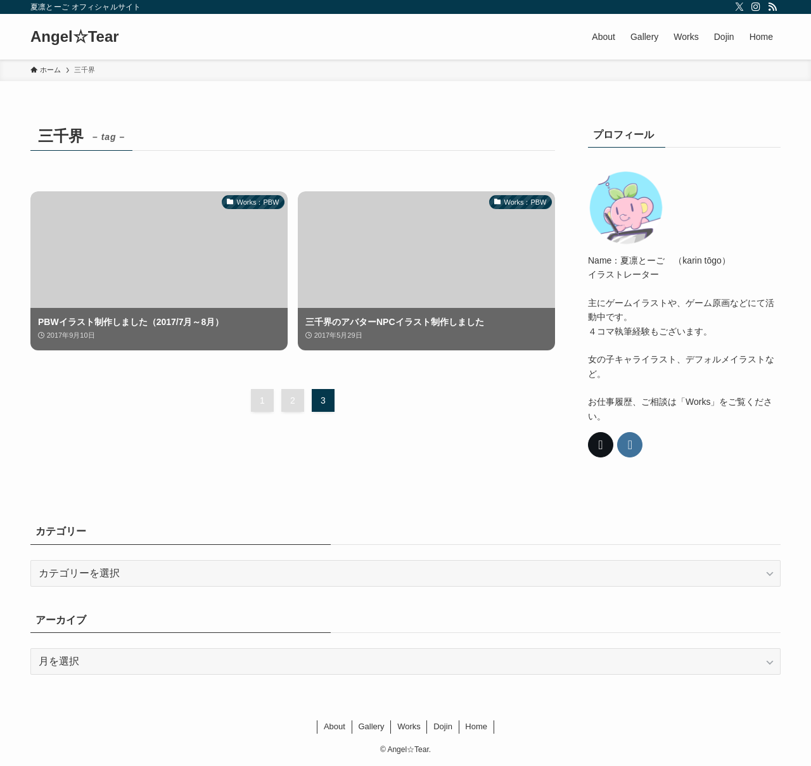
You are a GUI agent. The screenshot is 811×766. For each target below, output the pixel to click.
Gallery (371, 726)
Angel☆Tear (74, 36)
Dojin (442, 726)
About (334, 726)
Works (409, 726)
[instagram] (756, 7)
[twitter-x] (739, 7)
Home (476, 726)
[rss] (772, 7)
